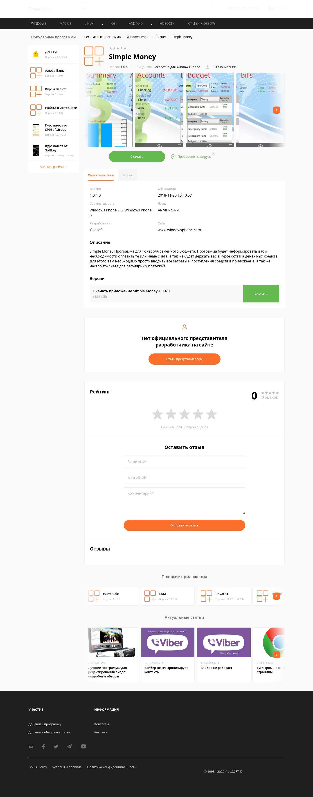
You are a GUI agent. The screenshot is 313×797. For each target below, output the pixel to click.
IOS (112, 23)
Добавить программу (45, 724)
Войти (233, 8)
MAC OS (65, 23)
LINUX (89, 23)
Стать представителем (184, 359)
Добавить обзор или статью (50, 732)
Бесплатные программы (103, 37)
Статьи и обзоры (202, 23)
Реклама (100, 732)
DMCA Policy (38, 767)
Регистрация (250, 8)
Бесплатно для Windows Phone (176, 67)
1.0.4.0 (120, 67)
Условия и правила (66, 767)
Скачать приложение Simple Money (131, 291)
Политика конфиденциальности (111, 767)
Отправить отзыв (184, 525)
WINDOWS (38, 23)
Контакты (101, 724)
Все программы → (54, 166)
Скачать (137, 156)
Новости (167, 23)
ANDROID (136, 23)
